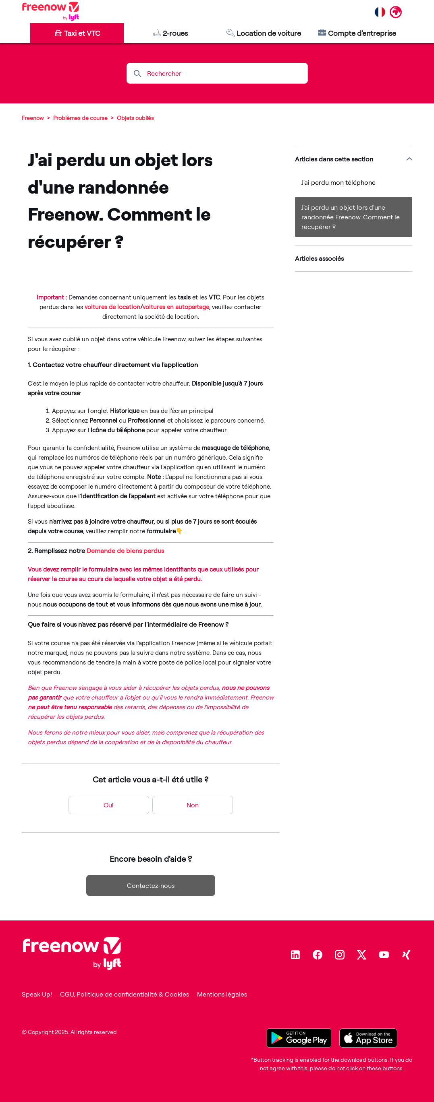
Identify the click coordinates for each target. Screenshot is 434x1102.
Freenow (33, 117)
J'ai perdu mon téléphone (338, 182)
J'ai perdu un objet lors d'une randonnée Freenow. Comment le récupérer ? (350, 217)
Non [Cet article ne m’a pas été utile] (193, 805)
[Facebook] (317, 955)
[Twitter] (362, 955)
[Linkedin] (295, 955)
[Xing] (406, 955)
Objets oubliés (135, 117)
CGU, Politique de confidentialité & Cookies (124, 994)
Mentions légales (222, 994)
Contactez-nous (150, 885)
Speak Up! (37, 994)
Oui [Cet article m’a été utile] (109, 805)
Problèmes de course (80, 117)
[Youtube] (384, 955)
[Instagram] (340, 955)
